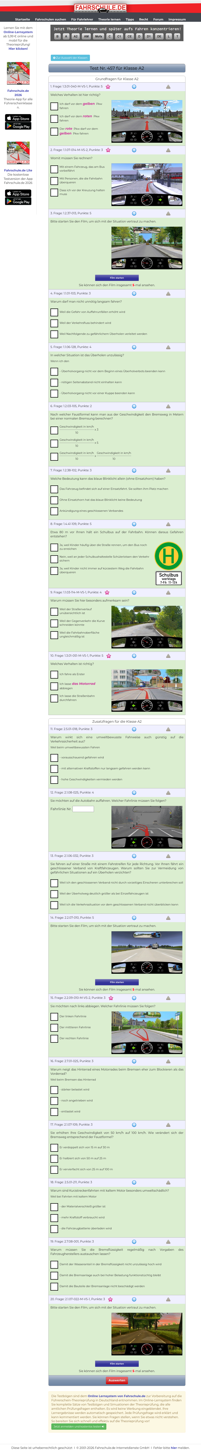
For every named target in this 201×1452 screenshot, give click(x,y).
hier (174, 1448)
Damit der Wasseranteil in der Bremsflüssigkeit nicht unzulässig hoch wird (111, 1264)
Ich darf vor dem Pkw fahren (81, 106)
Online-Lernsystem (18, 32)
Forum (158, 19)
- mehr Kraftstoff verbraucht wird (82, 1217)
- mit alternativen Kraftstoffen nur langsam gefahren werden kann (105, 768)
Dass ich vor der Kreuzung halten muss (82, 192)
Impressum (177, 19)
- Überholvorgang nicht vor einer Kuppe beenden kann (97, 393)
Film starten (117, 277)
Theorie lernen (109, 19)
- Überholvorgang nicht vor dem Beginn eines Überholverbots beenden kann (112, 371)
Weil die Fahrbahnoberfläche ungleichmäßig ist (79, 634)
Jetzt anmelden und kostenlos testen (79, 1426)
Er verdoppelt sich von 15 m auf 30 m (85, 1147)
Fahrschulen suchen (50, 19)
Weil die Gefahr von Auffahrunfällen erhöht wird (92, 312)
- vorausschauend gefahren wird (82, 757)
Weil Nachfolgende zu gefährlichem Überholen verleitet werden (103, 334)
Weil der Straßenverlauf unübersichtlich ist (76, 611)
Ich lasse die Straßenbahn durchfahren (77, 697)
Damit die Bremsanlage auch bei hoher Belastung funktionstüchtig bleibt (110, 1275)
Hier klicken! (18, 48)
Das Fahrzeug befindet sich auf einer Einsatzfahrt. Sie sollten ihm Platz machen (114, 489)
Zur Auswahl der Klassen (70, 57)
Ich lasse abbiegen (77, 686)
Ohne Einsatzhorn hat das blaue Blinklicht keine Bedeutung (101, 500)
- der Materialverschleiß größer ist (83, 1206)
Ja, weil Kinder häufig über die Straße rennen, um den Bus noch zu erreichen (103, 547)
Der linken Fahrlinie (73, 1016)
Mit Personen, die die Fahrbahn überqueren (81, 180)
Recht (143, 19)
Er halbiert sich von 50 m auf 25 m (83, 1158)
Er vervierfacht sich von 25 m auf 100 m (86, 1169)
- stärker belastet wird (74, 1089)
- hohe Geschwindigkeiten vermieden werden (91, 779)
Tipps (130, 19)
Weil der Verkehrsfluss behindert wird (85, 323)
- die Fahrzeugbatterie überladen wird (86, 1228)
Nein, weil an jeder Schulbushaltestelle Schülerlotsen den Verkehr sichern (104, 558)
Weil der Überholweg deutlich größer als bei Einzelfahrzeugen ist (104, 893)
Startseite (22, 19)
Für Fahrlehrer (82, 19)
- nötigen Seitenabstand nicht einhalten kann (91, 382)
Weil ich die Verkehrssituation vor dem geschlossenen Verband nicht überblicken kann (119, 904)
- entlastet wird (70, 1111)
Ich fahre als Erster (72, 674)
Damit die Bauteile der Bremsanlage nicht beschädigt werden (102, 1286)
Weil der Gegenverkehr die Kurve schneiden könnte (82, 622)
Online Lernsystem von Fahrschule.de (116, 1396)
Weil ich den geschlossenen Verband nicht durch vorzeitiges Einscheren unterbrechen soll (121, 882)
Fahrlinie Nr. (61, 809)
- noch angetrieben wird (76, 1100)
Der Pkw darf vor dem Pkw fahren (79, 131)
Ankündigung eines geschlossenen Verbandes (91, 510)
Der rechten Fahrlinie (74, 1038)
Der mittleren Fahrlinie (75, 1027)
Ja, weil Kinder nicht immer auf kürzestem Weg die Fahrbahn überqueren (102, 570)
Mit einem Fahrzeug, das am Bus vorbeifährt (82, 168)
